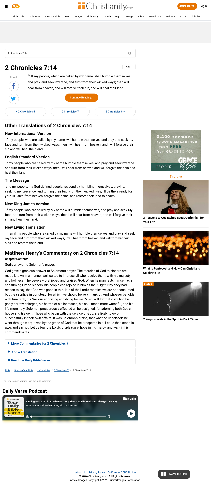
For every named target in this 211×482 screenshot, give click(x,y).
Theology (128, 16)
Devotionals (155, 16)
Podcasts (170, 16)
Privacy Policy (97, 472)
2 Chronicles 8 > (115, 111)
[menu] (6, 7)
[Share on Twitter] (14, 99)
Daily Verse (34, 16)
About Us (80, 472)
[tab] (70, 343)
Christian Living (111, 16)
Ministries (195, 16)
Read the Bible (52, 16)
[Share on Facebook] (14, 86)
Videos (141, 16)
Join (187, 6)
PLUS (183, 16)
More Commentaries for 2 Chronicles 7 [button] (38, 343)
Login (203, 6)
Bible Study (92, 16)
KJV (129, 66)
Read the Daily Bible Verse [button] (29, 360)
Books (24, 370)
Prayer (78, 16)
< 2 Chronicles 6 (25, 111)
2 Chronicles (43, 370)
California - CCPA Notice (121, 472)
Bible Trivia (18, 16)
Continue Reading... (81, 97)
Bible (7, 370)
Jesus (68, 16)
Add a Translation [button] (22, 352)
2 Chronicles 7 (70, 111)
